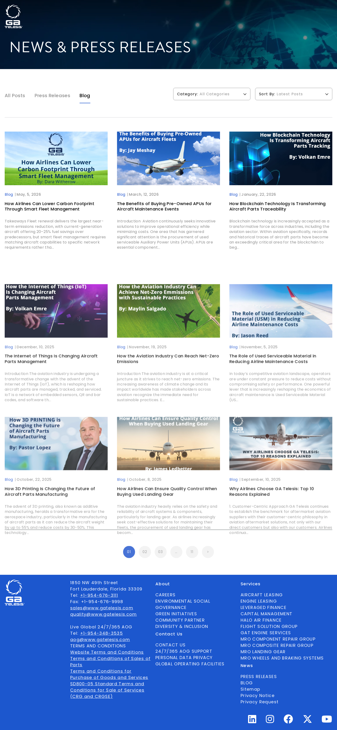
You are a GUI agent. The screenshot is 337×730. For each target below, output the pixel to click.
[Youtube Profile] (327, 721)
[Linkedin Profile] (252, 721)
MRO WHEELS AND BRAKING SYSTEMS (282, 658)
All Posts (15, 95)
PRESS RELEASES (259, 676)
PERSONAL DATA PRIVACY (183, 657)
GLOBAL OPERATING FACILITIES (189, 664)
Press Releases (52, 95)
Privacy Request (259, 702)
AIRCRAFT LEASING (262, 595)
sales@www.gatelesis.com (101, 608)
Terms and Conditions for (101, 671)
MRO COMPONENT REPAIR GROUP (278, 639)
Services (166, 8)
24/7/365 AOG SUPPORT (259, 8)
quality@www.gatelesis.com (103, 614)
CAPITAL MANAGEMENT (266, 614)
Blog (85, 95)
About (109, 8)
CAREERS (165, 595)
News (190, 8)
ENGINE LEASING (259, 601)
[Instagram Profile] (270, 721)
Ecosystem (137, 8)
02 (145, 556)
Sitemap (250, 689)
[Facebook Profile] (288, 721)
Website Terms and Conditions (107, 652)
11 (192, 556)
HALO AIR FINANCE (261, 620)
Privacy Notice (258, 695)
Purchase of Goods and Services (109, 677)
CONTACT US (170, 645)
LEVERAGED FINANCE (263, 607)
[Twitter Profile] (307, 722)
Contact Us (217, 8)
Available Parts (78, 8)
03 (160, 556)
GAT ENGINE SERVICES (266, 633)
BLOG (247, 683)
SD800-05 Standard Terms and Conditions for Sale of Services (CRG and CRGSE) (107, 690)
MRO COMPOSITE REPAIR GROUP (277, 645)
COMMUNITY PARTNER (180, 620)
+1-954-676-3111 (99, 595)
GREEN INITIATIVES (176, 614)
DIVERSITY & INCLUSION (181, 626)
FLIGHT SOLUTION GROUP (269, 626)
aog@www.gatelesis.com (100, 639)
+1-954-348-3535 (101, 633)
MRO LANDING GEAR (263, 652)
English (300, 8)
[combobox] (300, 8)
